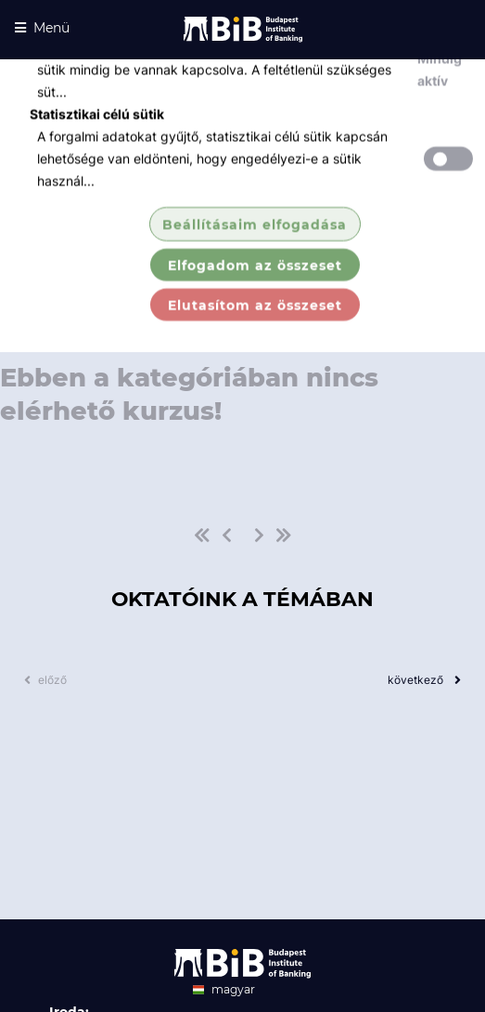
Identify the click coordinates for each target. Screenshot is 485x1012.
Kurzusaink (361, 242)
